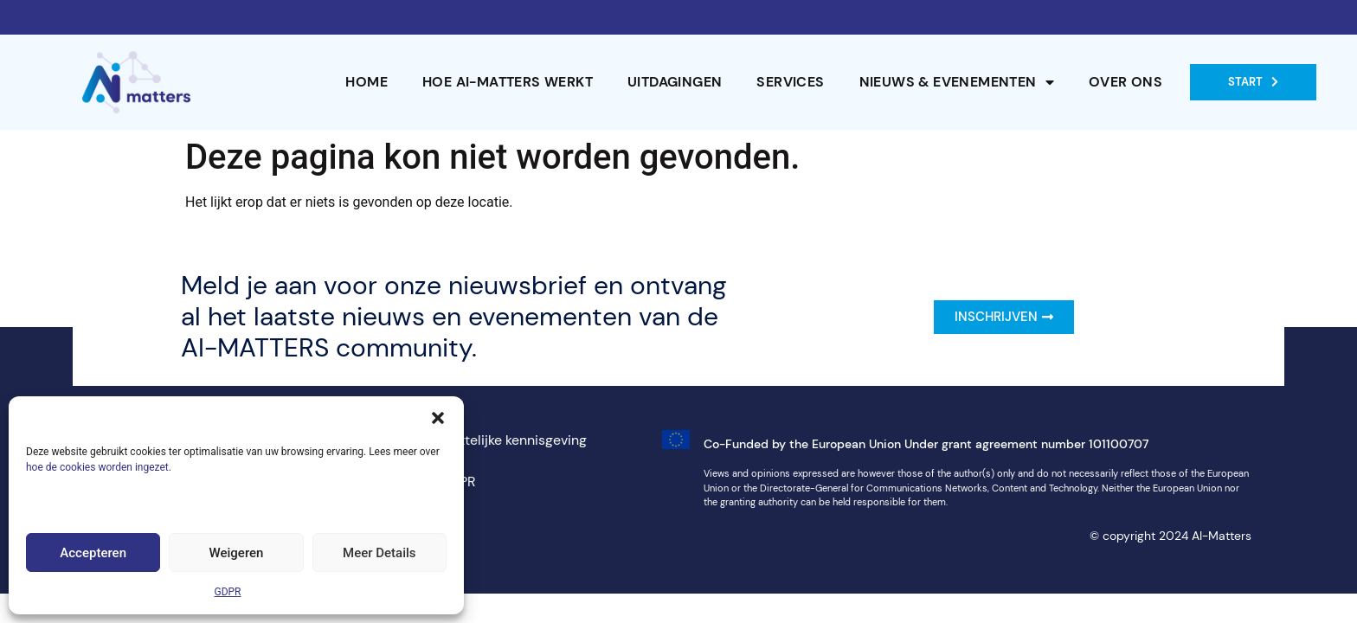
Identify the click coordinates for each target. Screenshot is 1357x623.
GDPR (227, 592)
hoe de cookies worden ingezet (97, 467)
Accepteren (93, 553)
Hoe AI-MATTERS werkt (507, 82)
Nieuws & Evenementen (956, 82)
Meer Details (379, 553)
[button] (438, 418)
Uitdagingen (674, 82)
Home (366, 82)
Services (790, 82)
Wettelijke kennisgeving (513, 440)
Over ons (1125, 82)
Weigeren (236, 553)
